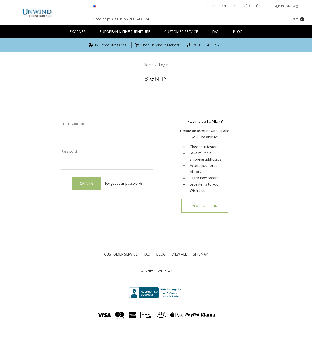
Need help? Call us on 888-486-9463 (123, 19)
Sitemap (200, 254)
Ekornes (79, 31)
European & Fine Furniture (127, 31)
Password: (69, 151)
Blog (237, 31)
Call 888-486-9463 (205, 45)
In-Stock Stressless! (107, 45)
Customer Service (183, 31)
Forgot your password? (124, 183)
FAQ (217, 31)
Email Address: (72, 124)
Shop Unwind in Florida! (157, 45)
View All (179, 254)
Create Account (205, 206)
